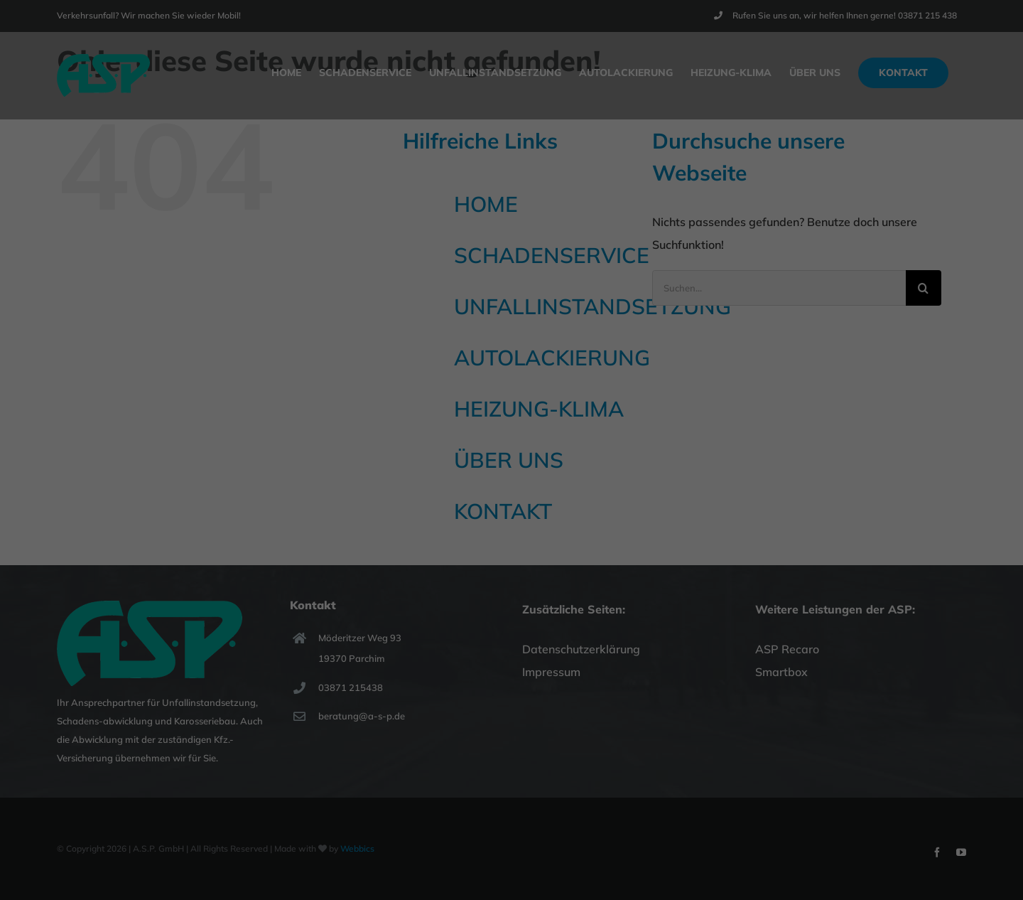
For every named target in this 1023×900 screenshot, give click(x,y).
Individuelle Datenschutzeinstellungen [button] (511, 367)
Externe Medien (641, 233)
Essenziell (359, 233)
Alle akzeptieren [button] (512, 283)
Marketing (492, 233)
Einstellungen (470, 200)
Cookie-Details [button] (446, 398)
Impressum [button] (586, 398)
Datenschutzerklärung (531, 186)
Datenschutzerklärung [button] (520, 398)
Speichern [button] (511, 325)
